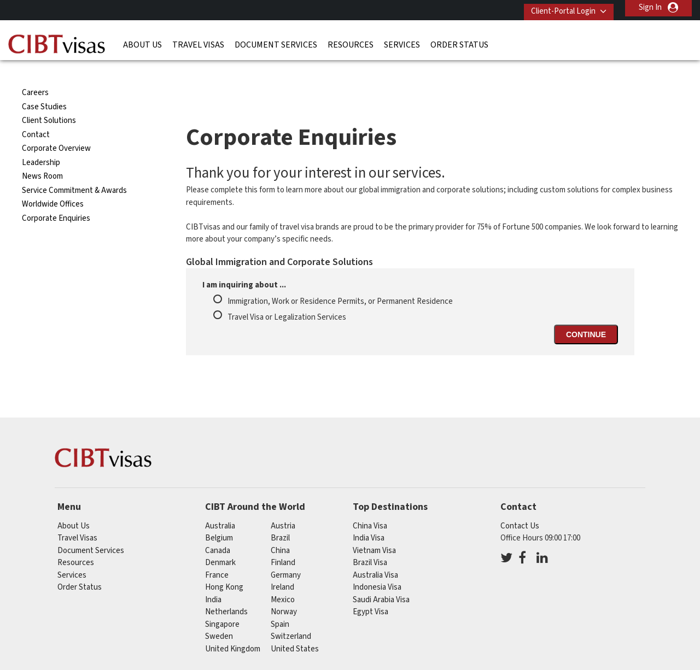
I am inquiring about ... (244, 264)
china (280, 529)
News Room (42, 155)
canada (217, 529)
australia (220, 504)
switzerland (291, 615)
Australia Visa (375, 554)
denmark (220, 542)
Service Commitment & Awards (74, 169)
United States (295, 627)
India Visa (368, 517)
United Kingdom (232, 627)
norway (284, 591)
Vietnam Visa (374, 529)
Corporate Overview (56, 127)
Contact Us (519, 504)
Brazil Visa (370, 542)
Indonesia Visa (377, 566)
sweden (219, 615)
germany (286, 554)
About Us (142, 41)
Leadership (41, 141)
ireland (282, 566)
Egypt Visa (370, 591)
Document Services (276, 41)
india (213, 578)
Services (402, 41)
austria (283, 504)
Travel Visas (198, 41)
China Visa (370, 504)
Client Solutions (49, 99)
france (217, 554)
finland (283, 542)
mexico (283, 578)
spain (280, 603)
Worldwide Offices (53, 183)
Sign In (650, 7)
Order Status (459, 41)
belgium (219, 517)
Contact (36, 113)
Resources (351, 41)
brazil (280, 517)
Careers (35, 72)
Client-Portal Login (556, 7)
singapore (222, 603)
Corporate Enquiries (56, 197)
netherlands (226, 591)
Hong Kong (224, 566)
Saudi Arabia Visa (381, 578)
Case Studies (44, 85)
